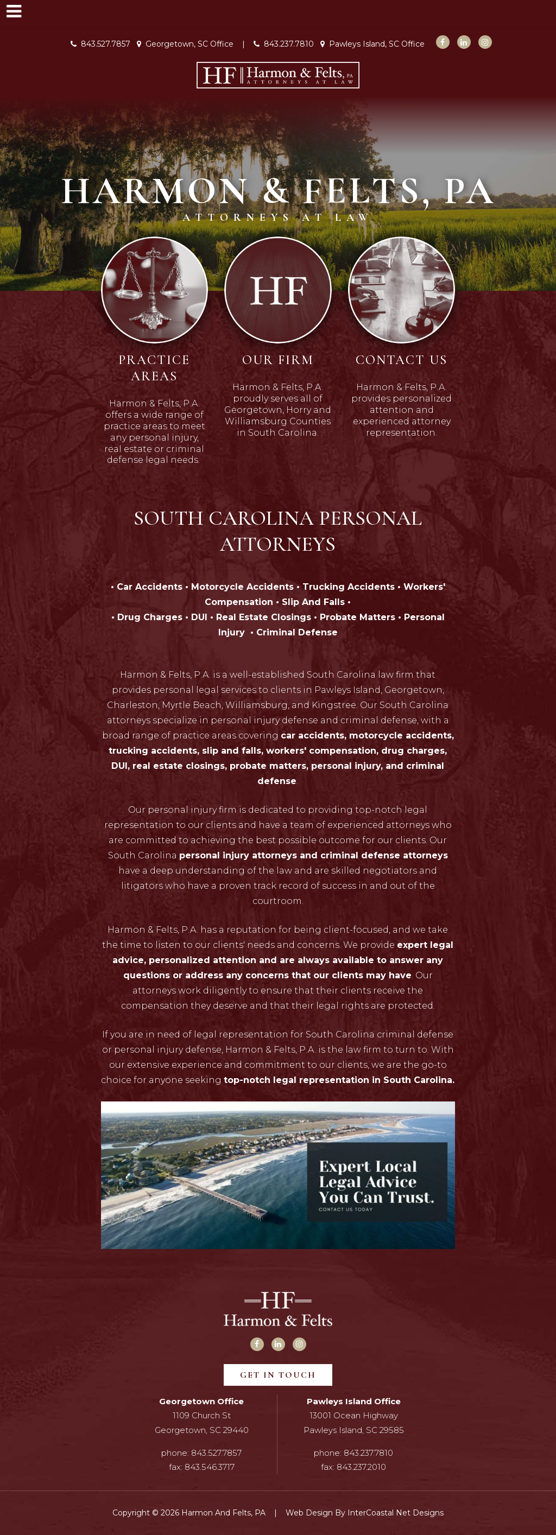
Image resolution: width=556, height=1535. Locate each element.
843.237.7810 (284, 44)
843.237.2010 (361, 1467)
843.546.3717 (210, 1467)
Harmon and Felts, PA (278, 75)
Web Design (309, 1513)
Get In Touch (278, 1375)
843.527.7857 (100, 44)
